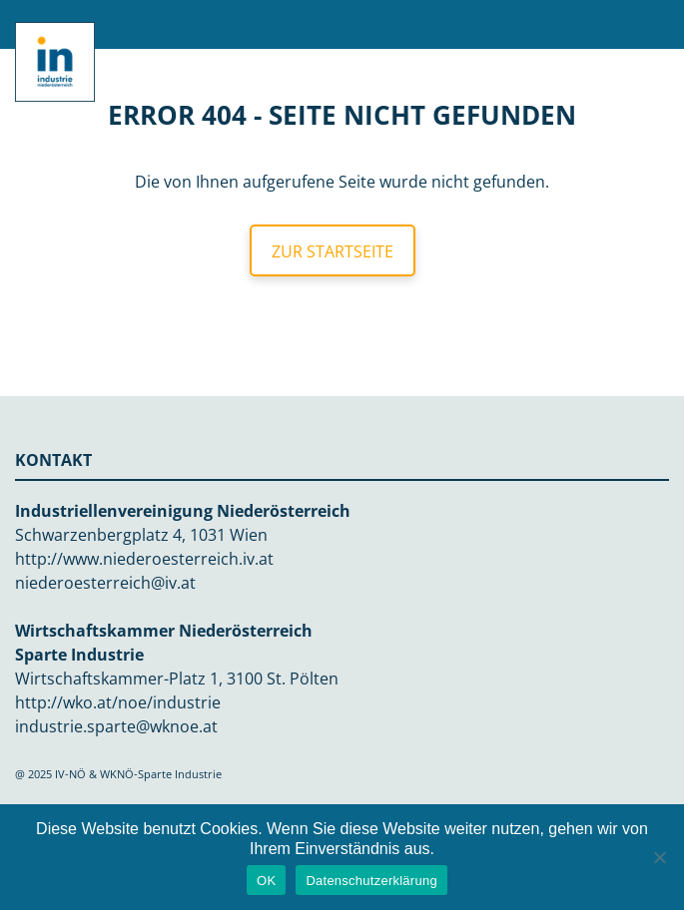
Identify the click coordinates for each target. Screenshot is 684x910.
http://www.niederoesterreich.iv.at (144, 559)
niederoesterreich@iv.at (105, 583)
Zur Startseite (332, 251)
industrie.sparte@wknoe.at (116, 726)
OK (266, 880)
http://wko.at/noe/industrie (118, 702)
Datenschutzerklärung (371, 880)
